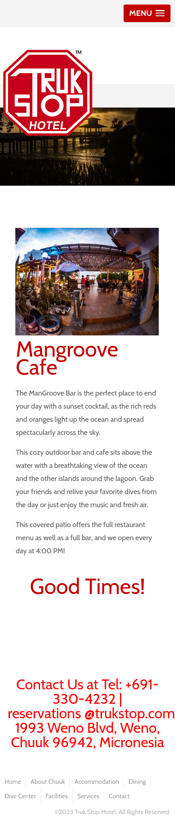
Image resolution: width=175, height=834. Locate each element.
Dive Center (20, 796)
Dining (137, 781)
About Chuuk (48, 781)
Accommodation (96, 781)
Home (13, 781)
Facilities (57, 796)
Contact (119, 796)
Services (88, 796)
